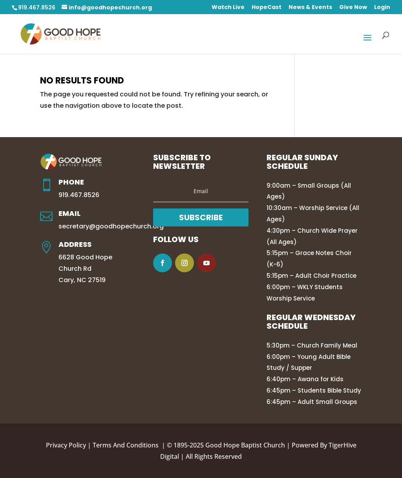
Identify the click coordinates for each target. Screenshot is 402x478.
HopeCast (266, 7)
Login (382, 7)
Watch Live (228, 7)
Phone (71, 182)
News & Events (310, 7)
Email (69, 213)
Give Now (353, 7)
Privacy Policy (66, 445)
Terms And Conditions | (130, 445)
